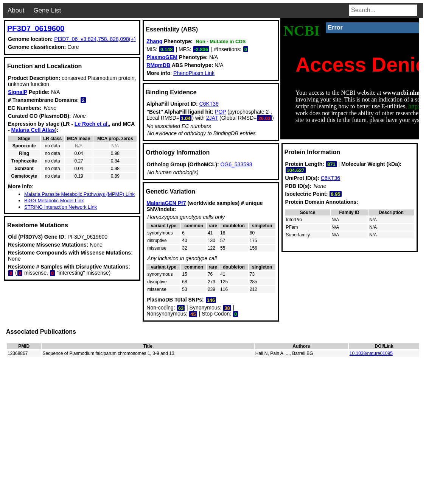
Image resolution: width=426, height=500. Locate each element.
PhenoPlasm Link (194, 73)
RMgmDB (158, 65)
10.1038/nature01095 (371, 353)
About (16, 10)
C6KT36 (209, 104)
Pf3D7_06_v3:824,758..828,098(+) (94, 39)
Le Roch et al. (92, 124)
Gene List (47, 10)
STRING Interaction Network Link (60, 207)
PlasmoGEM (161, 57)
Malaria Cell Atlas (33, 130)
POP (220, 112)
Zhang (154, 41)
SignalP (17, 92)
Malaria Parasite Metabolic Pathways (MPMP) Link (79, 194)
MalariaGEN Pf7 (166, 203)
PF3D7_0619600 (35, 28)
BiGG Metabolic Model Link (54, 200)
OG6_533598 (236, 164)
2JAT (212, 118)
